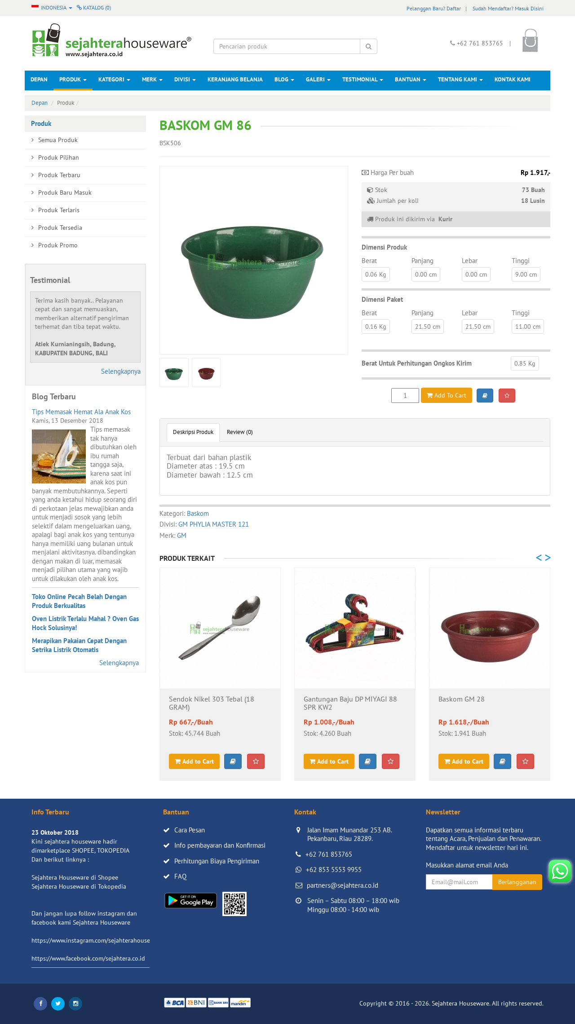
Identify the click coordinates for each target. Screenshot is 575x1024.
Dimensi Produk (384, 247)
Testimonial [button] (362, 79)
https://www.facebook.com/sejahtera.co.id (88, 958)
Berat (369, 260)
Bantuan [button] (410, 79)
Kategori (114, 79)
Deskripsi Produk (193, 432)
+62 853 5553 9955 (334, 869)
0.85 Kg (524, 363)
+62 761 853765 (328, 854)
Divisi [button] (185, 79)
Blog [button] (284, 79)
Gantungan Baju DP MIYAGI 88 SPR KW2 (350, 703)
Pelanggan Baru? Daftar (434, 8)
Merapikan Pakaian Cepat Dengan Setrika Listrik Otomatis (79, 645)
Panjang (422, 260)
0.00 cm (426, 274)
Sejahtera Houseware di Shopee (74, 877)
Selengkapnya (121, 371)
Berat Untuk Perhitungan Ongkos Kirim (417, 363)
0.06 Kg (375, 274)
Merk (152, 79)
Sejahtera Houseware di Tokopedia (78, 886)
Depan (39, 79)
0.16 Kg (375, 326)
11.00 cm (527, 326)
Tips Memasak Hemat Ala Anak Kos (81, 411)
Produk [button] (73, 79)
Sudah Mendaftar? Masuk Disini (508, 8)
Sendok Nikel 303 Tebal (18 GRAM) (211, 703)
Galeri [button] (318, 79)
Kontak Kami (513, 79)
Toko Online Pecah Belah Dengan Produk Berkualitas (79, 601)
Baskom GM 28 (461, 699)
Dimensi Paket (382, 299)
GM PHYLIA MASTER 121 (213, 524)
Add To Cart (446, 395)
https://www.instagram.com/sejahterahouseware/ (98, 940)
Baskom (198, 513)
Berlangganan (517, 882)
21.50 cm (427, 326)
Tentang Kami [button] (460, 79)
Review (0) (240, 432)
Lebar (470, 260)
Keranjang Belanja (235, 79)
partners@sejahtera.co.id (342, 885)
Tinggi (521, 260)
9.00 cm (526, 274)
